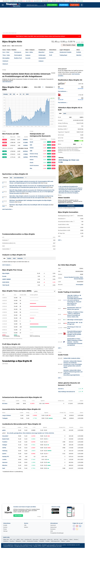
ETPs (32, 8)
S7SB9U (26, 154)
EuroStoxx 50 (28, 539)
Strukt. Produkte (46, 8)
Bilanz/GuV (41, 52)
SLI (14, 539)
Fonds (22, 8)
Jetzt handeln (70, 205)
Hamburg (4, 450)
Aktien (5, 8)
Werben (26, 527)
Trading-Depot (63, 55)
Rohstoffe (56, 8)
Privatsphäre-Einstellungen (57, 533)
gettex (4, 430)
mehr (64, 113)
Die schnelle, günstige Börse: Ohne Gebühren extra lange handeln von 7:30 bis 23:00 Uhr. (28, 433)
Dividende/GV (42, 58)
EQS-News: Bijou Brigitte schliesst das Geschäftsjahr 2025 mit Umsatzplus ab (29, 204)
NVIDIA (32, 148)
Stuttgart (4, 444)
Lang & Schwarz (6, 415)
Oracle (31, 162)
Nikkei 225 (49, 539)
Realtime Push (18, 58)
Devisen (63, 8)
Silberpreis (18, 541)
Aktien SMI (6, 539)
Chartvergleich (18, 55)
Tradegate (5, 418)
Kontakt (5, 525)
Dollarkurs (5, 541)
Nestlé (31, 142)
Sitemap (5, 531)
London (4, 459)
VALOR (4, 45)
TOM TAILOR (5, 285)
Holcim (32, 159)
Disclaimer (53, 529)
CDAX (81, 277)
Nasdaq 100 (43, 539)
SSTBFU (25, 145)
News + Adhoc (29, 52)
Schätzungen (42, 55)
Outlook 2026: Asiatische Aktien (71, 358)
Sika (31, 168)
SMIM (18, 539)
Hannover (4, 462)
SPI (11, 1)
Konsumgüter (79, 284)
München (4, 465)
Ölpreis (63, 541)
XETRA (4, 447)
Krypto (38, 8)
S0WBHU (25, 139)
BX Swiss (4, 403)
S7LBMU (25, 142)
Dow (19, 1)
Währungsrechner (55, 541)
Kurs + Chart (6, 52)
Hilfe (25, 525)
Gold (53, 1)
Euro (35, 1)
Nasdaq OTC (5, 456)
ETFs (27, 8)
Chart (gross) (17, 52)
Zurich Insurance (34, 165)
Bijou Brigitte (5, 273)
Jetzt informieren (7, 81)
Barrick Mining (33, 156)
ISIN (13, 45)
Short (53, 142)
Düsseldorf (5, 436)
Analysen (27, 55)
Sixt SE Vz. (61, 388)
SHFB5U (25, 157)
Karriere (5, 527)
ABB (31, 150)
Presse (5, 529)
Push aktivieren (62, 91)
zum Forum (5, 363)
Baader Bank (5, 439)
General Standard (78, 278)
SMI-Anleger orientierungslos (75, 319)
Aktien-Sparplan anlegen (69, 45)
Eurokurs (12, 541)
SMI (3, 1)
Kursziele (27, 58)
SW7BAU (25, 151)
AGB (51, 531)
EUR (60, 113)
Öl (77, 1)
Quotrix (4, 453)
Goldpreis (65, 539)
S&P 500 (56, 539)
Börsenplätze (6, 58)
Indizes (16, 8)
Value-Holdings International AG (66, 391)
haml (3, 468)
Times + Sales (6, 55)
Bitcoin (60, 1)
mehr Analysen (6, 265)
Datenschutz (53, 527)
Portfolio (78, 52)
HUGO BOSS (5, 282)
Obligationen (72, 8)
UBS (31, 145)
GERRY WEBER (6, 279)
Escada (4, 276)
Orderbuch (5, 61)
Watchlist (78, 55)
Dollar (70, 1)
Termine (51, 52)
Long (49, 142)
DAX (27, 1)
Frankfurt (4, 441)
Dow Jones (35, 539)
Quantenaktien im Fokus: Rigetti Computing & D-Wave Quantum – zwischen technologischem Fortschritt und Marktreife (74, 342)
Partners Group (34, 153)
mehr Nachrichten (7, 209)
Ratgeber (80, 8)
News (10, 8)
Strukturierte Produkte (65, 52)
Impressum (53, 525)
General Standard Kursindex (71, 277)
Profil (50, 55)
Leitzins (68, 541)
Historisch (5, 64)
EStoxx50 (44, 1)
